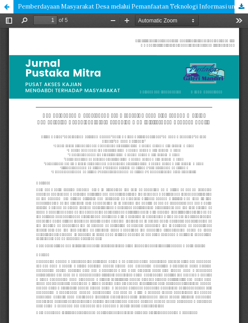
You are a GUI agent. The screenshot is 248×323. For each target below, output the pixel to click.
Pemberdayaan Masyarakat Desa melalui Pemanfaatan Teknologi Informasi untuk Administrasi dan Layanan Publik (133, 6)
